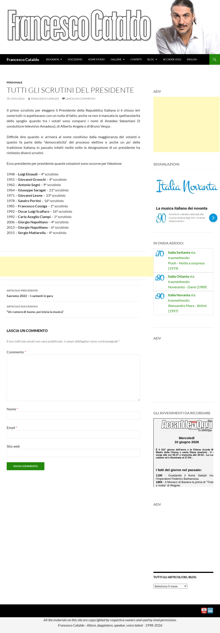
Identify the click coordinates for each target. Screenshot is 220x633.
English (192, 59)
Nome (12, 409)
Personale (14, 82)
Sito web (13, 446)
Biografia (52, 59)
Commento (16, 352)
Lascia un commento (80, 98)
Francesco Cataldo (23, 59)
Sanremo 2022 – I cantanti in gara (73, 293)
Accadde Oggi (172, 59)
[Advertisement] (81, 267)
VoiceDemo (75, 59)
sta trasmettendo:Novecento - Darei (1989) (187, 281)
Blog (150, 59)
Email (12, 427)
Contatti (136, 59)
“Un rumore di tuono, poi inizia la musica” (73, 309)
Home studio (96, 59)
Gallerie (116, 59)
